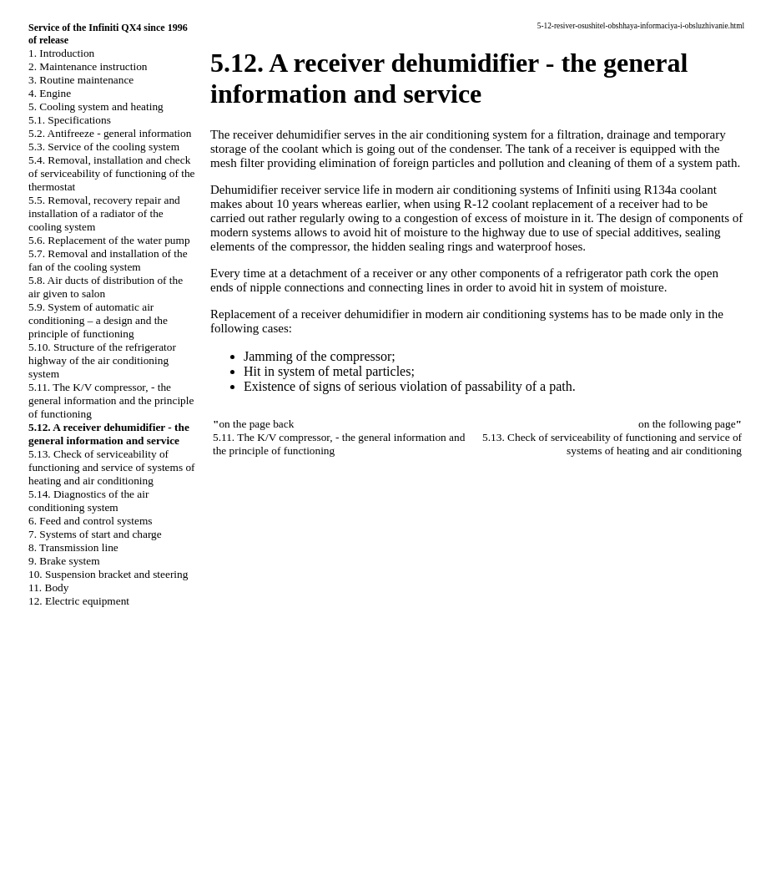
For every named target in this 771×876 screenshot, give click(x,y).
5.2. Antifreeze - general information (109, 133)
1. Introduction (61, 53)
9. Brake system (64, 560)
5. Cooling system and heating (96, 106)
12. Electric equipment (78, 601)
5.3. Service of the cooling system (103, 146)
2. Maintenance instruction (88, 66)
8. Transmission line (73, 547)
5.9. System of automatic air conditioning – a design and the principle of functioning (98, 320)
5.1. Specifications (69, 120)
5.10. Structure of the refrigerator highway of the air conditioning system (102, 360)
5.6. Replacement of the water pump (109, 240)
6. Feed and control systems (90, 520)
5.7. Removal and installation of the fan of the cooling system (108, 260)
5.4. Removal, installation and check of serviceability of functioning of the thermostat (111, 173)
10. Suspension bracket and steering (108, 574)
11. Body (48, 587)
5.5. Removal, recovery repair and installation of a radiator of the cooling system (104, 213)
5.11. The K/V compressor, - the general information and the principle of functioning (111, 400)
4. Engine (49, 93)
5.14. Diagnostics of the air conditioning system (88, 501)
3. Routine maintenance (81, 79)
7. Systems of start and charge (95, 534)
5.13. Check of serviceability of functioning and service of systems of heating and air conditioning (111, 467)
